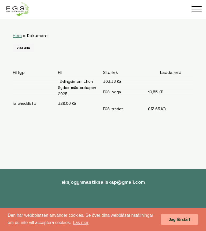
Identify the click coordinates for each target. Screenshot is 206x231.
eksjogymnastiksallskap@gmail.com (103, 182)
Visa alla (23, 48)
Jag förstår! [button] (179, 219)
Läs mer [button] (81, 222)
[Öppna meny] (197, 9)
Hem (17, 35)
